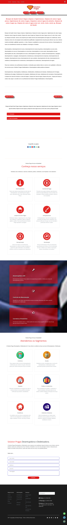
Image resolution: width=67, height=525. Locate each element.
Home (9, 2)
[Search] (47, 493)
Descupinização (28, 506)
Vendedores (19, 495)
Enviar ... (33, 477)
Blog (19, 2)
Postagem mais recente (9, 96)
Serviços (10, 499)
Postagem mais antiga (58, 96)
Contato (22, 2)
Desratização (28, 502)
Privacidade (19, 497)
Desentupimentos (28, 495)
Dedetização (28, 499)
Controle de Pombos (28, 509)
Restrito (18, 504)
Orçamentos (19, 499)
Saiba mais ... (11, 453)
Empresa (14, 2)
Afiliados (19, 502)
